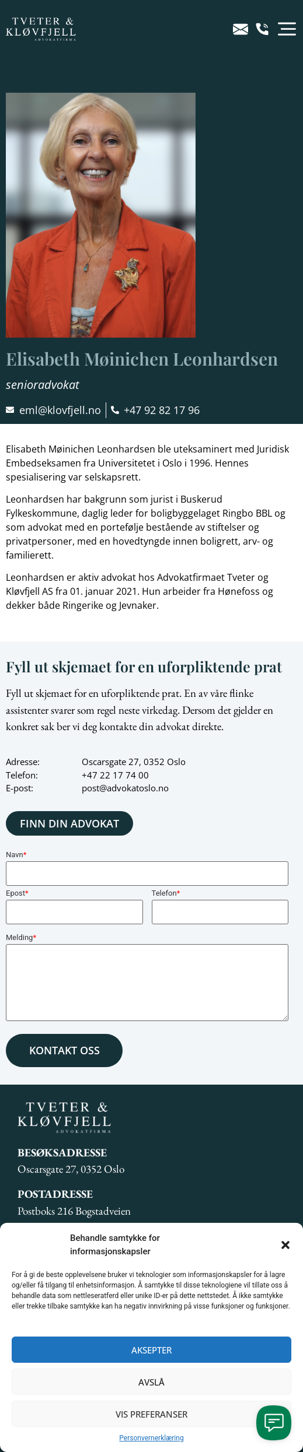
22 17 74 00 (124, 775)
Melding (21, 937)
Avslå (151, 1382)
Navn (16, 854)
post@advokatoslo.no (125, 788)
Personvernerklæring (151, 1438)
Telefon (166, 893)
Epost (17, 893)
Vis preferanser (151, 1414)
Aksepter (151, 1350)
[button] (285, 1245)
